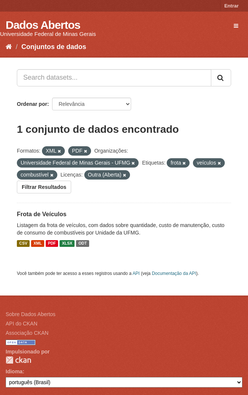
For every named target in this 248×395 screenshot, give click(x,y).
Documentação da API (174, 273)
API (136, 273)
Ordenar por (32, 104)
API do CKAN (21, 324)
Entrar (231, 6)
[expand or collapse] (236, 25)
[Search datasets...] (114, 77)
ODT (82, 243)
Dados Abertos (43, 25)
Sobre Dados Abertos (30, 314)
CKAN (18, 360)
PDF (52, 243)
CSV (23, 243)
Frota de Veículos (41, 214)
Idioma (14, 371)
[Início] (9, 46)
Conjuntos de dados (53, 46)
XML (37, 243)
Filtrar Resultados (44, 187)
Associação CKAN (27, 333)
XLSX (67, 243)
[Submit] (221, 77)
